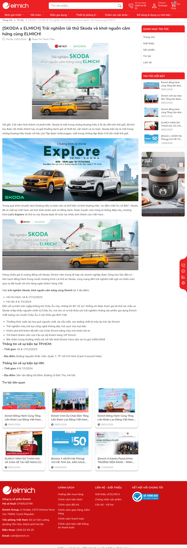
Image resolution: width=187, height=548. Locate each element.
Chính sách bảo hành (70, 499)
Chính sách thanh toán (71, 518)
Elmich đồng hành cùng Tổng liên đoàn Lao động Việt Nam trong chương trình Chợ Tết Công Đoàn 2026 (23, 417)
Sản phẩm (149, 50)
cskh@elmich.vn (19, 536)
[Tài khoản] (160, 6)
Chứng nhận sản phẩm (108, 499)
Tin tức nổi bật (154, 76)
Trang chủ (149, 37)
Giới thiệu (148, 43)
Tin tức (147, 56)
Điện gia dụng (60, 15)
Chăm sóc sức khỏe (118, 15)
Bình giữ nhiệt (14, 15)
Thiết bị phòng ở (87, 15)
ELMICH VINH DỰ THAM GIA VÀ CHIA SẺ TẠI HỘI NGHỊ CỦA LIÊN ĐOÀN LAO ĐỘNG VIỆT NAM (24, 460)
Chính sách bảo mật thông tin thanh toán (73, 525)
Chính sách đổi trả (68, 504)
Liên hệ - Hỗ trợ (104, 504)
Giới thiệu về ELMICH (107, 494)
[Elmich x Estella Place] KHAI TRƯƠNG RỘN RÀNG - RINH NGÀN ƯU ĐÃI (115, 460)
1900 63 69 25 (25, 530)
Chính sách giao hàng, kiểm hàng (74, 511)
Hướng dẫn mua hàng (70, 494)
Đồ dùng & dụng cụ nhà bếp (155, 15)
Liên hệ (147, 62)
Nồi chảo (37, 15)
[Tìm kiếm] (119, 5)
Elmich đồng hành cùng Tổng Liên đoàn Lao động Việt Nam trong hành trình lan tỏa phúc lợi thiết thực (116, 417)
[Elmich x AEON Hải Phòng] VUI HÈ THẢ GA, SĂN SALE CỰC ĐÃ (68, 460)
